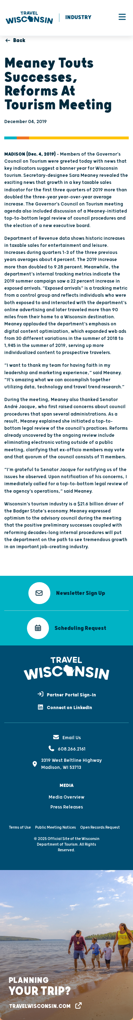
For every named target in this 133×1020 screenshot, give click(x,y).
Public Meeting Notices (55, 827)
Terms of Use (20, 827)
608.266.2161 (66, 749)
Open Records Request (100, 827)
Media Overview (66, 797)
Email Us (66, 737)
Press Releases (66, 807)
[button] (67, 593)
